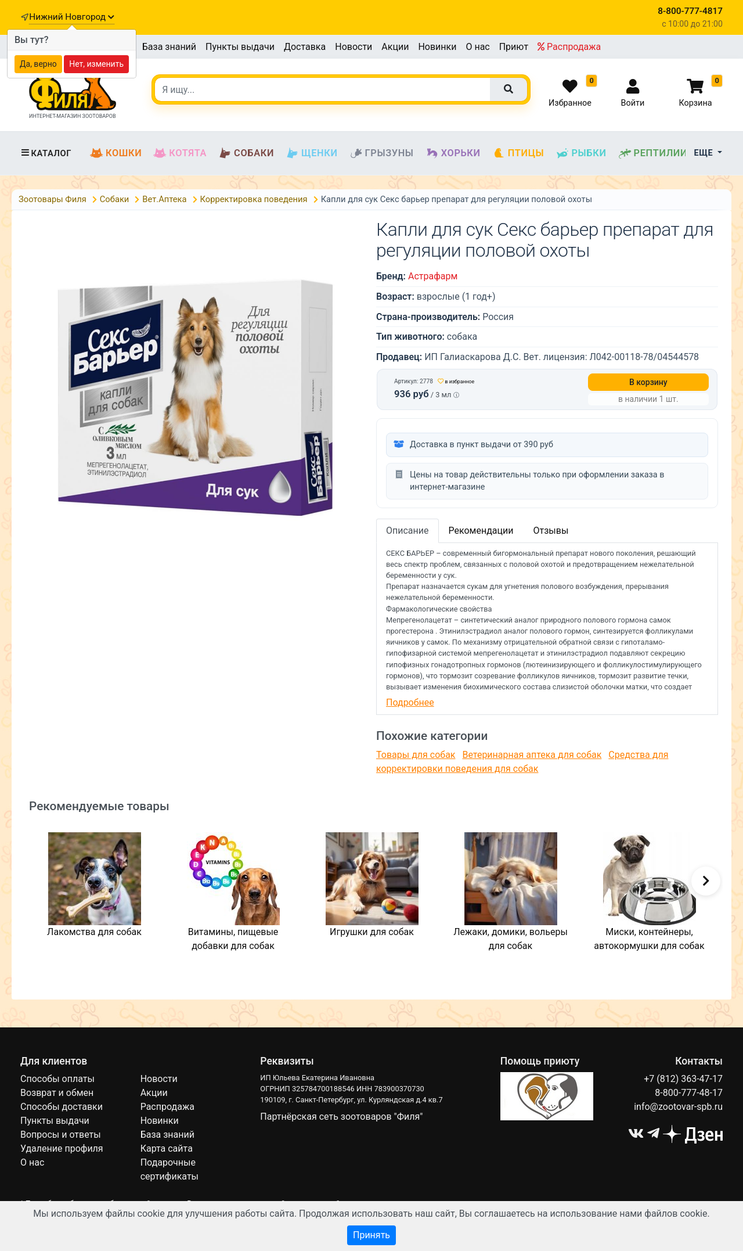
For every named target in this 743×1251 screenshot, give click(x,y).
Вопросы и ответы (60, 1134)
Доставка (305, 46)
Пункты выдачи (240, 46)
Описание (407, 530)
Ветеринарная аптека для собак (531, 754)
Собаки (246, 153)
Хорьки (453, 153)
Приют (513, 46)
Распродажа (569, 46)
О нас (477, 46)
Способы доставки (61, 1106)
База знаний (169, 46)
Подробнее (410, 702)
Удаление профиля (61, 1148)
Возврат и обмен (56, 1092)
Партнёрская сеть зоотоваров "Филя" (341, 1116)
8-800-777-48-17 (689, 1092)
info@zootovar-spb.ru (678, 1106)
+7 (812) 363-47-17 (683, 1078)
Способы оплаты (57, 1078)
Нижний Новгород (71, 17)
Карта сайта (166, 1148)
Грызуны (381, 153)
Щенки (311, 153)
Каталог (45, 153)
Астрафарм (432, 276)
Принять (371, 1235)
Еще (705, 153)
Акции (395, 46)
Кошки (116, 153)
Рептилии (653, 153)
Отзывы (550, 530)
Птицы (518, 153)
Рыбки (581, 153)
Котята (180, 153)
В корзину (648, 382)
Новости (353, 46)
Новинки (437, 46)
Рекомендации (481, 530)
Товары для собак (415, 754)
